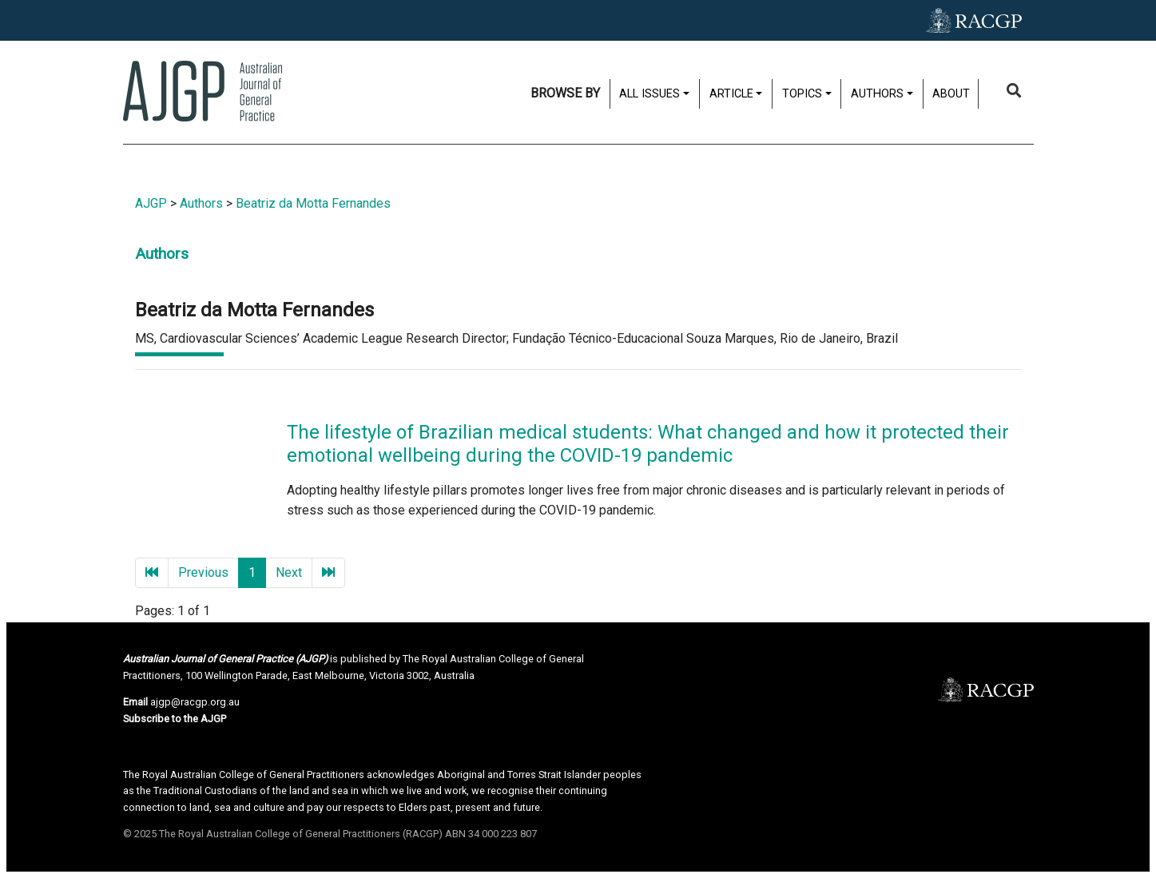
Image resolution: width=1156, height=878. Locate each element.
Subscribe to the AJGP (174, 719)
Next (289, 572)
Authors (877, 94)
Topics (802, 94)
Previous (203, 572)
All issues (649, 94)
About (951, 94)
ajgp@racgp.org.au (195, 702)
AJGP (151, 203)
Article (731, 94)
